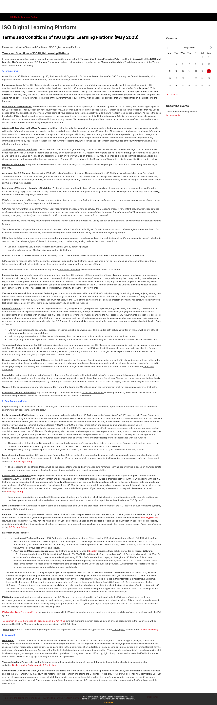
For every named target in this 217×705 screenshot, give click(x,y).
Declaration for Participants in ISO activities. (34, 665)
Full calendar (173, 94)
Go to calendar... (174, 115)
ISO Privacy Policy (18, 527)
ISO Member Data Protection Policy (19, 612)
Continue (108, 702)
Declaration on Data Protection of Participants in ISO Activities (34, 621)
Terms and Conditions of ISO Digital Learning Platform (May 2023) (108, 699)
